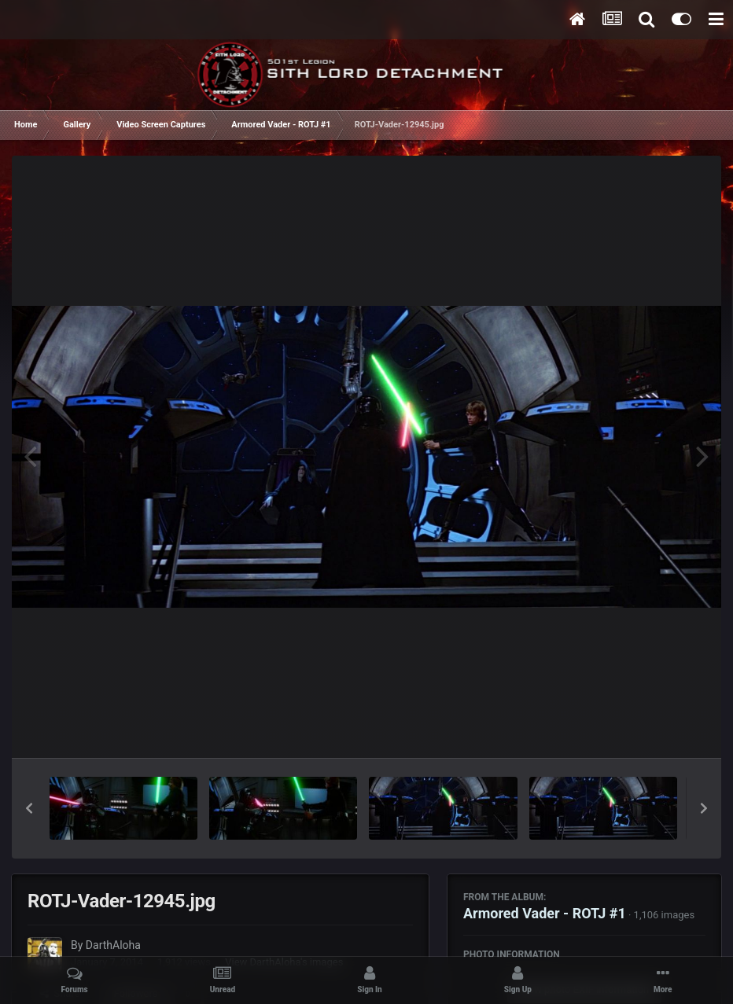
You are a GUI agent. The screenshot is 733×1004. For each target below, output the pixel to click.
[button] (29, 808)
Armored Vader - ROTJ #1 (544, 913)
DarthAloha (113, 945)
